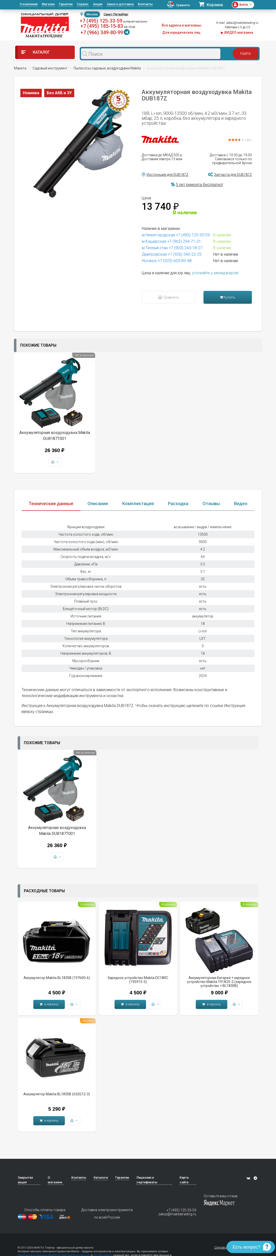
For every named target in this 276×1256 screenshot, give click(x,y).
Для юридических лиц (181, 32)
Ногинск (149, 260)
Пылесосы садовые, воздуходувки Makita (107, 68)
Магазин (48, 4)
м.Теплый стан (155, 247)
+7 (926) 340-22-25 (184, 254)
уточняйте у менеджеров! (215, 273)
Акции (97, 4)
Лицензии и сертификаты (147, 1180)
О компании (29, 4)
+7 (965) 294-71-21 (184, 241)
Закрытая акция (25, 1180)
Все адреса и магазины (181, 25)
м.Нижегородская (158, 235)
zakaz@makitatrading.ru (242, 23)
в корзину (49, 1004)
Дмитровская (154, 254)
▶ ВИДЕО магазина (237, 32)
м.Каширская (154, 241)
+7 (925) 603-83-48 (175, 260)
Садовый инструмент (50, 68)
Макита (20, 68)
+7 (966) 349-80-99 (101, 32)
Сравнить (168, 297)
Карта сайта (184, 1180)
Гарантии (66, 4)
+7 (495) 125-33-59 (101, 21)
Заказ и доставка (120, 4)
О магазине (55, 1180)
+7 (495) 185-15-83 (101, 26)
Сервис (83, 4)
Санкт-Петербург (116, 14)
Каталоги (101, 1177)
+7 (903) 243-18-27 (185, 247)
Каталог (35, 52)
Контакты (145, 4)
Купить (228, 297)
